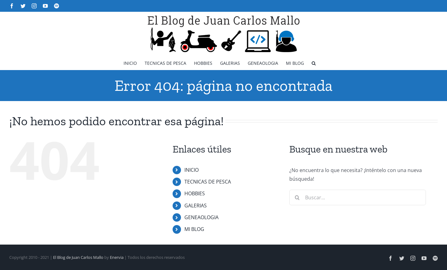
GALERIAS (195, 205)
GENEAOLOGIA (201, 217)
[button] (314, 63)
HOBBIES (194, 193)
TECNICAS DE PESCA (207, 181)
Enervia (117, 257)
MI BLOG (194, 229)
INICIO (191, 169)
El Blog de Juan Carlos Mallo (78, 257)
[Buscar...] (357, 197)
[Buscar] (297, 197)
